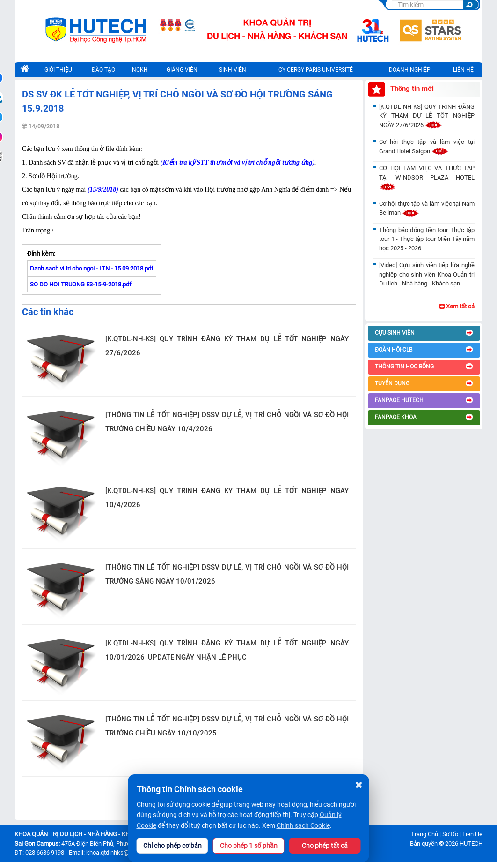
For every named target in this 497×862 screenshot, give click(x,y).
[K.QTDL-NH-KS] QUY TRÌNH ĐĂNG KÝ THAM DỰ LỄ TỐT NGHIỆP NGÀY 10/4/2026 (227, 498)
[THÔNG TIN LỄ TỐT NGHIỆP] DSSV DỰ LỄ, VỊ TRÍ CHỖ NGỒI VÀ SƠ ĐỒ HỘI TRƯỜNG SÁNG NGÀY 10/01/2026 (227, 574)
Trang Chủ (424, 834)
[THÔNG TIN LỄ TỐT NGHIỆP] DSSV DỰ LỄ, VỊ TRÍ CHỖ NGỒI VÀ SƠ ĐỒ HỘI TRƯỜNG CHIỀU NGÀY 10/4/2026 (227, 422)
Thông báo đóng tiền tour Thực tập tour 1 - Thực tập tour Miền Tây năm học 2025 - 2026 (427, 239)
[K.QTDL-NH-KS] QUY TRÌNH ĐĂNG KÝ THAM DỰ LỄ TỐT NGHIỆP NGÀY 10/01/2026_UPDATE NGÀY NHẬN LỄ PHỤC (227, 650)
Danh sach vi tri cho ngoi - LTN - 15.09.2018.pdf (91, 268)
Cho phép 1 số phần (249, 845)
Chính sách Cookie (303, 825)
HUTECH (471, 843)
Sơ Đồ (450, 834)
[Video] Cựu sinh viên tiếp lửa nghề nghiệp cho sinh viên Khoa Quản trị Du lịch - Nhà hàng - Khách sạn (427, 274)
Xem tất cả (457, 306)
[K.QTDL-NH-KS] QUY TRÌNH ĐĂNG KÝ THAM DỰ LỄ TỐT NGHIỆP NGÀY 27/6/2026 (227, 346)
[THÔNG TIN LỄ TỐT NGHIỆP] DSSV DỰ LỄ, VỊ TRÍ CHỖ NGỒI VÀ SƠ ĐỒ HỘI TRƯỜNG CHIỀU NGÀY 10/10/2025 (227, 726)
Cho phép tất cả (325, 845)
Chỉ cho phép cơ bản (172, 845)
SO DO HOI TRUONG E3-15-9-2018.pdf (81, 284)
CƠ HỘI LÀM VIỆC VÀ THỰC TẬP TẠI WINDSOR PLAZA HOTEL (427, 177)
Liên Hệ (472, 834)
